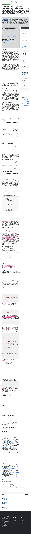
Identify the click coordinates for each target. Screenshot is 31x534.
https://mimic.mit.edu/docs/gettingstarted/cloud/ (10, 464)
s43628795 (5, 499)
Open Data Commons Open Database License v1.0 (25, 61)
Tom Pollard (8, 10)
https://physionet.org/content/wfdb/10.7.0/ (9, 468)
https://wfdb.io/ (9, 443)
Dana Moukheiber (5, 13)
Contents (24, 28)
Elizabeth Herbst (26, 12)
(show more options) (9, 40)
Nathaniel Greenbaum (17, 11)
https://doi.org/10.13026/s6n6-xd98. (12, 441)
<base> (9, 492)
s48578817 (5, 506)
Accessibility (27, 529)
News (14, 523)
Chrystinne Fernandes (8, 11)
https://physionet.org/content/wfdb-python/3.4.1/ (10, 476)
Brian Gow (3, 10)
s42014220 (5, 497)
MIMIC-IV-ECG (6, 19)
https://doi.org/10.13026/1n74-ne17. (8, 447)
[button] (22, 46)
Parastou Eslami (4, 12)
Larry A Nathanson (15, 10)
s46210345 (5, 502)
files (11, 492)
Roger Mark (17, 13)
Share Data (14, 520)
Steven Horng (23, 13)
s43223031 (5, 498)
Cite (16, 28)
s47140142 (4, 503)
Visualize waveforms (5, 490)
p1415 (14, 492)
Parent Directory (5, 495)
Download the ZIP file (6, 484)
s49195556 (5, 507)
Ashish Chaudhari (19, 12)
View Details (25, 85)
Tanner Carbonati (11, 12)
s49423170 (5, 508)
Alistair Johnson (21, 10)
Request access (5, 485)
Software (22, 520)
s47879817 (5, 504)
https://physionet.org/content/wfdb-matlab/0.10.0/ (11, 472)
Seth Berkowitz (11, 13)
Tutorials (22, 523)
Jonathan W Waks (25, 11)
